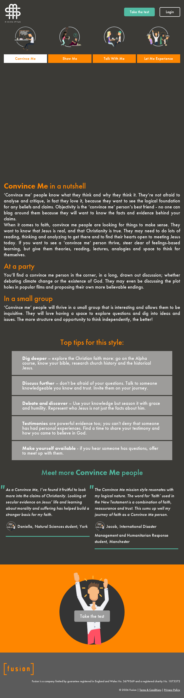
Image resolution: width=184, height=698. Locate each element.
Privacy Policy (172, 690)
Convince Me (25, 58)
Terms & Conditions (150, 690)
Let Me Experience (158, 58)
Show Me (70, 58)
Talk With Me (114, 58)
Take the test (139, 11)
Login (170, 11)
